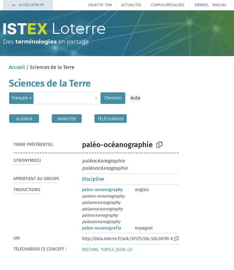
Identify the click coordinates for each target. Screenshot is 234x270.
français (20, 98)
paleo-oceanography (102, 189)
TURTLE (107, 249)
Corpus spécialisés (167, 5)
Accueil (17, 67)
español (202, 5)
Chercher (113, 98)
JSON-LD (124, 249)
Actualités (131, 5)
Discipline (93, 179)
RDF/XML (90, 249)
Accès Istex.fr (28, 5)
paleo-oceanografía (101, 228)
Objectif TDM (100, 5)
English (219, 5)
